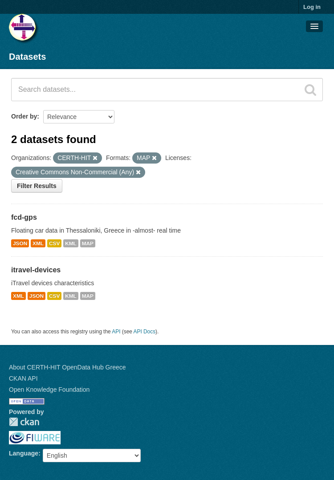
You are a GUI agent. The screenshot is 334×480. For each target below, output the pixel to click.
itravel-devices (36, 270)
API (116, 331)
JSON (20, 243)
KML (71, 243)
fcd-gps (24, 217)
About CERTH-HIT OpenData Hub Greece (67, 367)
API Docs (145, 331)
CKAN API (23, 378)
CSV (54, 243)
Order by (24, 116)
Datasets (27, 57)
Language (23, 453)
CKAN (24, 422)
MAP (88, 243)
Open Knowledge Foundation (49, 389)
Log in (312, 7)
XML (38, 243)
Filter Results (37, 185)
